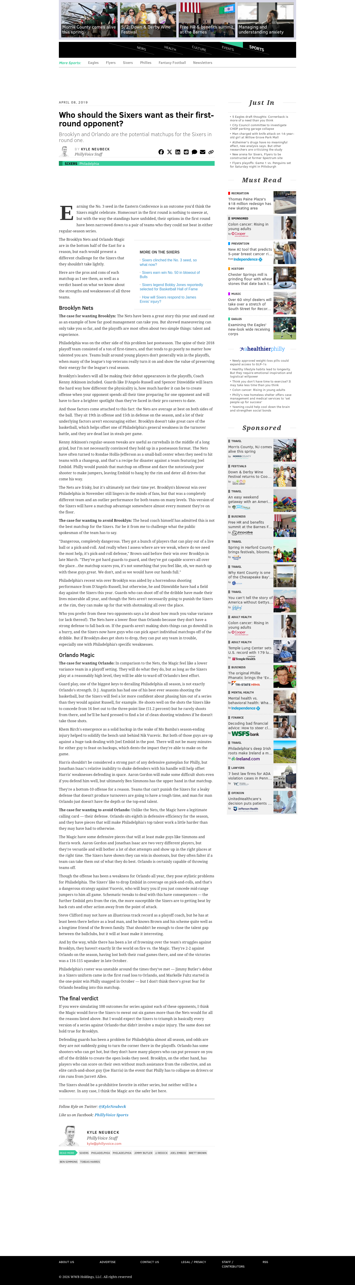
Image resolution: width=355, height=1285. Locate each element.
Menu (66, 49)
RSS (265, 1262)
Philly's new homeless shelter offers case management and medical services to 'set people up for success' (260, 398)
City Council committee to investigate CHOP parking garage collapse (258, 127)
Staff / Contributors (233, 1264)
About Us (66, 1262)
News (141, 48)
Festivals (238, 466)
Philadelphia (89, 163)
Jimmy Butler (143, 1153)
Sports (256, 48)
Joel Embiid (178, 1153)
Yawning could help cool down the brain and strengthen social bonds (260, 408)
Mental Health (242, 692)
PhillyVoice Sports (111, 1115)
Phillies (145, 62)
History (237, 269)
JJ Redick (161, 1153)
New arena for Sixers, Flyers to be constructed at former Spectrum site (256, 156)
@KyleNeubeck (112, 1107)
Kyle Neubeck (95, 149)
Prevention (240, 243)
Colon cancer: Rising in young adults (258, 389)
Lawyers (238, 768)
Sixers (128, 62)
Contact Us (149, 1262)
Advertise (108, 1262)
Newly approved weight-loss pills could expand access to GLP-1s (259, 362)
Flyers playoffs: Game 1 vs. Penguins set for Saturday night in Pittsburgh (260, 164)
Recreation (240, 193)
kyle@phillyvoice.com (104, 1143)
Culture (199, 48)
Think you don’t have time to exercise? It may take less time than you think (260, 383)
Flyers (111, 62)
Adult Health (241, 617)
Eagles (93, 62)
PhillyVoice (90, 50)
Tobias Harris (90, 1161)
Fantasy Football (172, 62)
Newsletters (202, 62)
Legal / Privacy (193, 1262)
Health (170, 48)
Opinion (237, 793)
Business (238, 516)
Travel (236, 441)
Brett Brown (197, 1153)
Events (228, 48)
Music (236, 294)
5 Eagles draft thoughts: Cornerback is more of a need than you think (259, 118)
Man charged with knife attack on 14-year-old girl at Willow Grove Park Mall (262, 135)
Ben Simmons (68, 1161)
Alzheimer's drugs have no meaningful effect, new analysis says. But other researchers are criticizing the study (259, 146)
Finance (237, 717)
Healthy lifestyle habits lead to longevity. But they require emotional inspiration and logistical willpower (261, 372)
